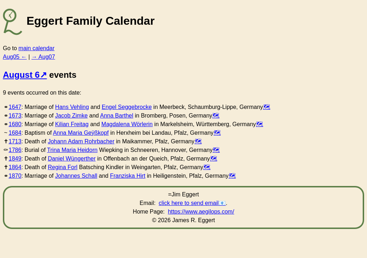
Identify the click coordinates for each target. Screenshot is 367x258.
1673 (15, 116)
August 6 (21, 75)
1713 (15, 141)
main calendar (37, 48)
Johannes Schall (76, 176)
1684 (15, 133)
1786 (15, 150)
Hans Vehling (72, 107)
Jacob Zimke (71, 116)
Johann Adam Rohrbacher (81, 141)
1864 (15, 167)
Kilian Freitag (72, 124)
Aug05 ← (15, 57)
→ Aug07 (43, 57)
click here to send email (189, 203)
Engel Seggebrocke (127, 107)
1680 (15, 124)
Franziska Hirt (128, 176)
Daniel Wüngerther (71, 159)
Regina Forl (62, 167)
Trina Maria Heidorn (72, 150)
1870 (15, 176)
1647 (15, 107)
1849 (15, 159)
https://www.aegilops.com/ (201, 212)
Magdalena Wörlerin (127, 124)
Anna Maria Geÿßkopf (81, 133)
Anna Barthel (116, 116)
